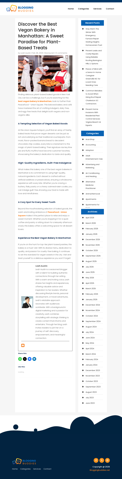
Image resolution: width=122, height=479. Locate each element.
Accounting (91, 144)
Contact (110, 8)
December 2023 (93, 370)
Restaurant (49, 53)
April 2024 (90, 348)
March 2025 (91, 288)
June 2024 (90, 337)
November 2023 (93, 375)
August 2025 (91, 261)
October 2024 (92, 316)
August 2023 (91, 392)
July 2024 (90, 332)
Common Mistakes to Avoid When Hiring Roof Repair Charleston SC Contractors (94, 97)
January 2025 (91, 299)
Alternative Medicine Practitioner (91, 184)
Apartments (91, 199)
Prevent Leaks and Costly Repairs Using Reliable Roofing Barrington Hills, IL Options (94, 57)
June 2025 (90, 272)
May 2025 (90, 277)
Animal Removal (93, 193)
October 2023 (92, 381)
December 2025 (93, 239)
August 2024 (91, 326)
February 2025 (92, 294)
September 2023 (93, 386)
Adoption (90, 150)
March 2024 (91, 354)
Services (97, 8)
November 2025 (93, 245)
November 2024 (93, 310)
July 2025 (90, 267)
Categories (83, 8)
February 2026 (92, 228)
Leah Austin (26, 53)
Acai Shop (90, 139)
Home (71, 8)
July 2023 (90, 397)
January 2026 (91, 234)
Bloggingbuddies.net (100, 470)
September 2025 (93, 256)
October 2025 (92, 250)
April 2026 (90, 217)
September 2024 (93, 321)
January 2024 (91, 365)
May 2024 (90, 343)
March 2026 (91, 223)
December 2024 (93, 305)
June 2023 (90, 403)
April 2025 (90, 283)
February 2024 (92, 359)
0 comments (61, 53)
